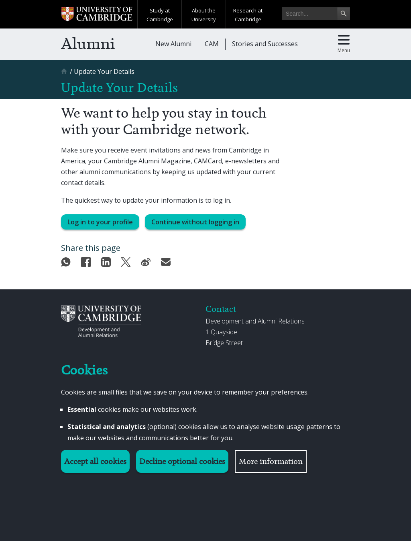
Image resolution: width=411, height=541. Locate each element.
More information (271, 461)
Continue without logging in (195, 222)
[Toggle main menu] (344, 44)
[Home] (65, 74)
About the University (203, 15)
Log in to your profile (100, 222)
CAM (212, 43)
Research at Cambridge (247, 15)
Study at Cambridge (159, 15)
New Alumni (173, 43)
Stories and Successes (265, 43)
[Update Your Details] (104, 71)
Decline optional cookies (182, 461)
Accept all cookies (95, 461)
